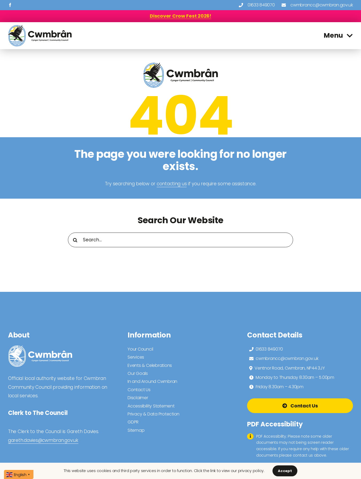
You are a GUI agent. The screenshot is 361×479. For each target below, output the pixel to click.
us (183, 183)
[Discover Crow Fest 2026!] (180, 16)
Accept (285, 470)
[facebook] (10, 5)
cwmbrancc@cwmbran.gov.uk (321, 5)
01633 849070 (261, 5)
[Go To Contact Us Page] (300, 405)
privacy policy (251, 470)
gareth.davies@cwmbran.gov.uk (43, 440)
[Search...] (180, 240)
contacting (168, 183)
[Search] (75, 240)
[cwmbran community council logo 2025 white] (40, 347)
